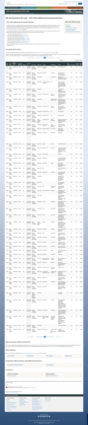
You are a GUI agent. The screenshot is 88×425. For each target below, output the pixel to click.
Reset (81, 60)
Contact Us (80, 1)
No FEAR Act (54, 420)
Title (59, 64)
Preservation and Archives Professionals (23, 403)
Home (7, 13)
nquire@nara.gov (13, 375)
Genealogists (21, 399)
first (29, 57)
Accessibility (35, 420)
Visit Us (59, 7)
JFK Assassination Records (22, 13)
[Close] (86, 414)
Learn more (78, 422)
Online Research (10, 398)
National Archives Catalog (11, 403)
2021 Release (68, 356)
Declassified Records (35, 404)
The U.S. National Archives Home (21, 3)
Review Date (81, 64)
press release (24, 34)
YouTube (45, 416)
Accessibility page (32, 387)
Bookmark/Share (74, 1)
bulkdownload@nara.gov (51, 346)
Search (80, 3)
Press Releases (50, 365)
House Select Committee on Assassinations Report (71, 30)
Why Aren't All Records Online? (37, 407)
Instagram (42, 416)
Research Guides (36, 398)
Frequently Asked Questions (15, 365)
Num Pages (68, 64)
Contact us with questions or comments (12, 392)
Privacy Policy (39, 420)
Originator (73, 64)
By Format (8, 401)
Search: (61, 60)
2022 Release (49, 356)
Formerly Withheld (20, 64)
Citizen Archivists (67, 1)
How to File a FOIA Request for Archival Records (37, 409)
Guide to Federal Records (36, 403)
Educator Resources (44, 7)
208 (38, 57)
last (59, 57)
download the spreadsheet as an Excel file (45, 52)
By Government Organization (11, 402)
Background (68, 26)
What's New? (48, 398)
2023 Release (30, 356)
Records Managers (22, 404)
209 (40, 57)
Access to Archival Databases (12, 406)
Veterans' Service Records (28, 7)
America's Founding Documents (75, 7)
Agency (24, 64)
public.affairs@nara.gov (52, 375)
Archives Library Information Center (11, 408)
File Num (39, 64)
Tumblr (44, 416)
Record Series (77, 64)
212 (47, 57)
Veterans (20, 405)
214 (51, 57)
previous (32, 57)
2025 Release (11, 356)
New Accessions (48, 401)
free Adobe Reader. (18, 386)
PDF (28, 67)
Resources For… (22, 398)
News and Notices (48, 399)
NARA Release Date (14, 63)
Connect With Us (44, 414)
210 (42, 57)
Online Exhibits (9, 409)
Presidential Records (10, 405)
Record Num (10, 64)
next (57, 57)
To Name (44, 64)
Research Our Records (13, 7)
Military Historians (22, 401)
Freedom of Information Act (47, 420)
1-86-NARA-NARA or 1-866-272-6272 (44, 423)
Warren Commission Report (71, 27)
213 (49, 57)
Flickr (49, 416)
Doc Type (34, 64)
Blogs (47, 416)
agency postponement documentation (30, 353)
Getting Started (34, 399)
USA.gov (58, 420)
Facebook (38, 416)
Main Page (68, 25)
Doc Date (28, 64)
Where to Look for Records (36, 405)
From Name (53, 64)
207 (36, 57)
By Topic (8, 399)
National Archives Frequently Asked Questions (37, 401)
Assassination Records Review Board (73, 31)
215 (53, 57)
